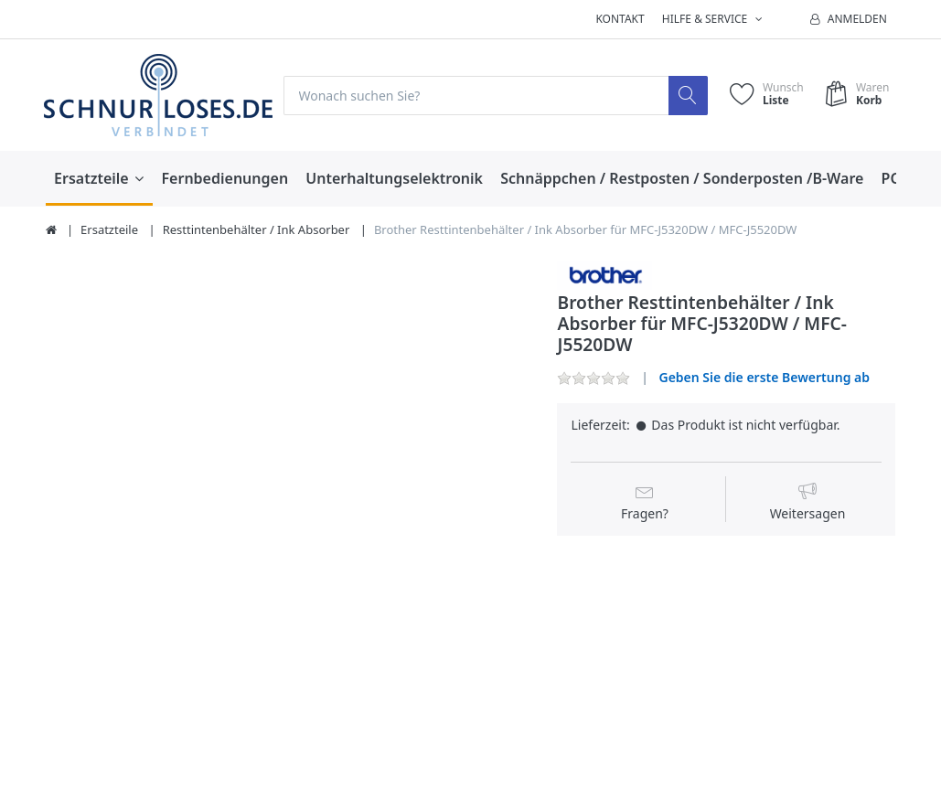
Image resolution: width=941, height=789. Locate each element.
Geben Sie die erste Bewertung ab (764, 377)
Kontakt (619, 19)
